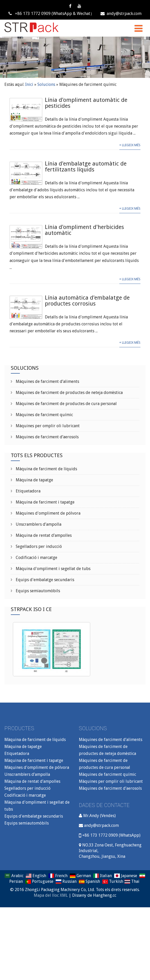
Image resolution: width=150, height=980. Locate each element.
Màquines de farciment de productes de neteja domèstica (69, 392)
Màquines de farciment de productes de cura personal (66, 403)
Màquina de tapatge (34, 479)
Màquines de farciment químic (44, 414)
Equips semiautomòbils (37, 590)
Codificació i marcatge (36, 557)
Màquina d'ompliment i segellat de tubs (52, 568)
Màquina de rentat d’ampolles (43, 535)
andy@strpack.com (121, 13)
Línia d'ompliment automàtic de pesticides (86, 103)
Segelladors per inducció (38, 546)
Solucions (46, 84)
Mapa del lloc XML (51, 895)
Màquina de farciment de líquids (46, 468)
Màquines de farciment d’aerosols (47, 436)
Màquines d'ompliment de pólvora (47, 513)
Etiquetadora (27, 491)
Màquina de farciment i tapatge (44, 502)
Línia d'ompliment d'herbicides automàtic (84, 230)
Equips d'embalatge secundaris (44, 579)
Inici (29, 84)
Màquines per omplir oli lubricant (47, 425)
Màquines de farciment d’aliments (47, 381)
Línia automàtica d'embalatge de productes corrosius (87, 300)
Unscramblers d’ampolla (38, 524)
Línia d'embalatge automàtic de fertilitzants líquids (86, 166)
